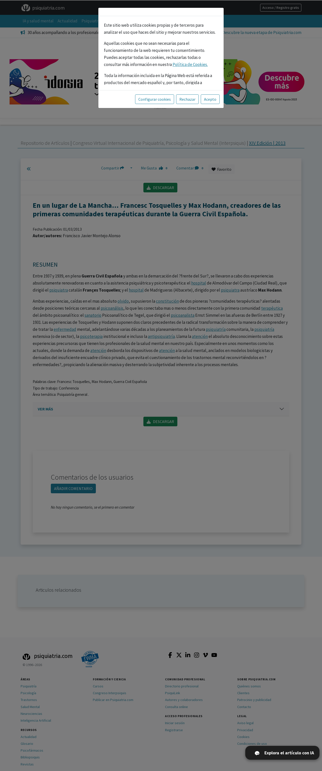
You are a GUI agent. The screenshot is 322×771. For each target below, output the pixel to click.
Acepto (210, 99)
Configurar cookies (154, 99)
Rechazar (187, 99)
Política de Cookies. (190, 64)
